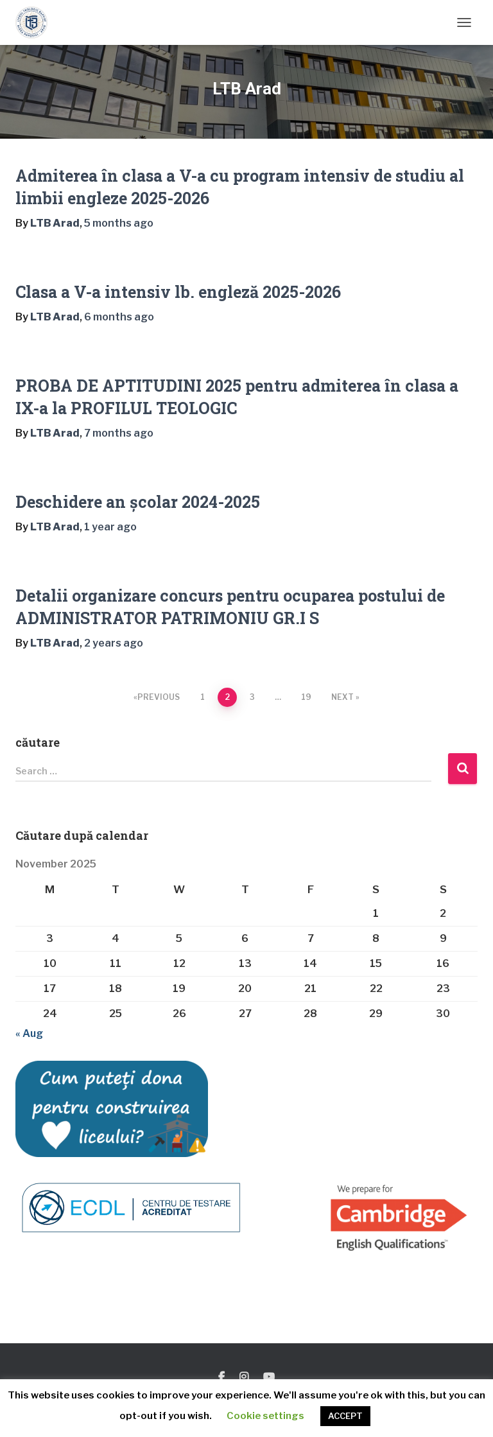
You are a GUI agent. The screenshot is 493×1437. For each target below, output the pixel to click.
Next (342, 697)
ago (118, 223)
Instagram (244, 1377)
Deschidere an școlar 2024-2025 (137, 501)
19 (306, 697)
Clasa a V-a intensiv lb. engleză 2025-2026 (178, 291)
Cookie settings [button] (265, 1416)
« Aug (29, 1033)
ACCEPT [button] (345, 1416)
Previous (158, 697)
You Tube (269, 1377)
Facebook (221, 1377)
